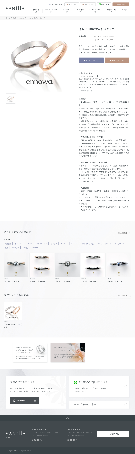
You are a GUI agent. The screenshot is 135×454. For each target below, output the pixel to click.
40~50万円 (15, 248)
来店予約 (121, 4)
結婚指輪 (8, 244)
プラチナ (54, 244)
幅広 (100, 244)
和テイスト (19, 244)
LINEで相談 (104, 4)
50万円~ (26, 248)
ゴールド (64, 244)
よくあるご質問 (56, 4)
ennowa (21, 18)
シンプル (29, 244)
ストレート (75, 244)
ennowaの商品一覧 (85, 91)
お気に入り (71, 4)
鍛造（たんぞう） (88, 244)
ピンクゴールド (120, 244)
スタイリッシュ (41, 244)
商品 (14, 18)
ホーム (8, 18)
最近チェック (87, 4)
